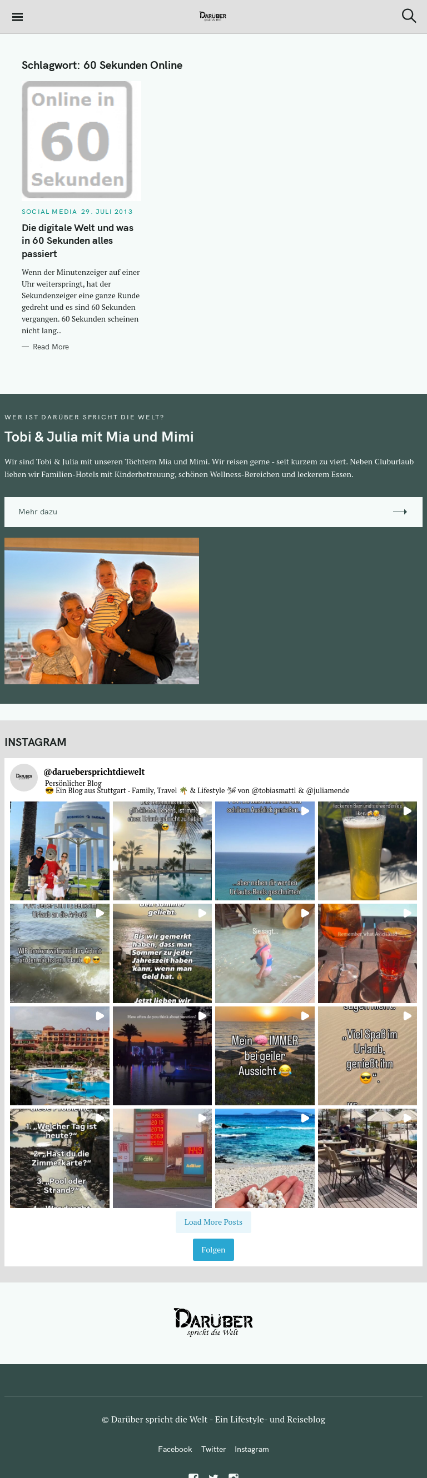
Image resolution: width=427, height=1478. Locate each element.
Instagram (252, 1449)
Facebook (175, 1449)
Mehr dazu (37, 512)
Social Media (49, 211)
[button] (60, 851)
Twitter (213, 1449)
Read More (51, 346)
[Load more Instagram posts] (213, 1222)
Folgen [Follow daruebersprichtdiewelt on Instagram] (213, 1249)
